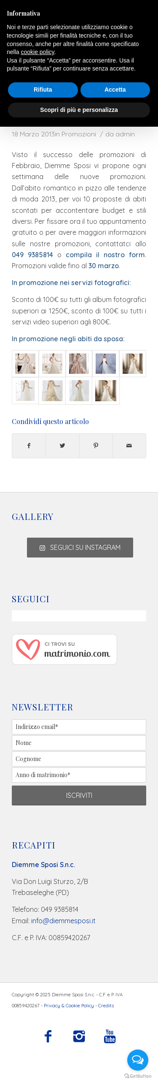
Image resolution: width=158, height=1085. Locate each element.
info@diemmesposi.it (63, 920)
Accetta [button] (115, 89)
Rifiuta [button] (43, 89)
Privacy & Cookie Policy (69, 1006)
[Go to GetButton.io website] (137, 1076)
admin (125, 134)
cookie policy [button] (37, 52)
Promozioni (79, 134)
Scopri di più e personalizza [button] (79, 109)
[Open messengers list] (137, 1060)
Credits (106, 1006)
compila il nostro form (105, 254)
